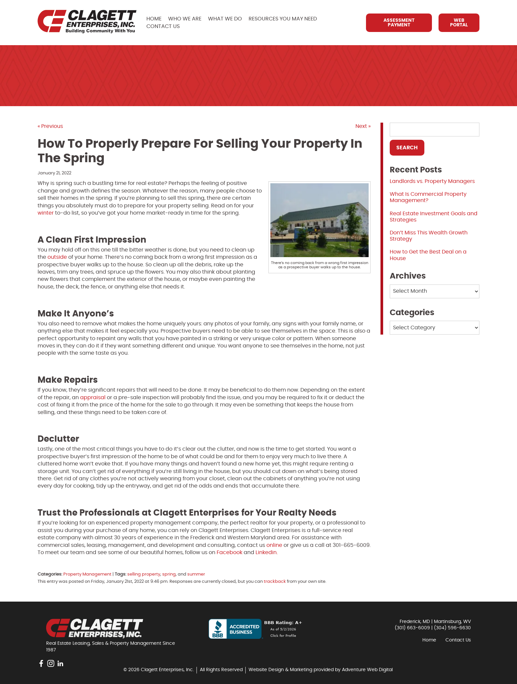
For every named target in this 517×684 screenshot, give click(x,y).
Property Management (87, 574)
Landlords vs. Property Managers (432, 181)
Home (154, 18)
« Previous (50, 126)
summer (196, 574)
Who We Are (184, 18)
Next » (363, 126)
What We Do (225, 18)
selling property (143, 574)
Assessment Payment (398, 22)
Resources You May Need (283, 18)
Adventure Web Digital (367, 670)
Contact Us (163, 26)
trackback (275, 582)
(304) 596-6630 (452, 628)
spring (169, 574)
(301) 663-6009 (412, 628)
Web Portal (459, 22)
